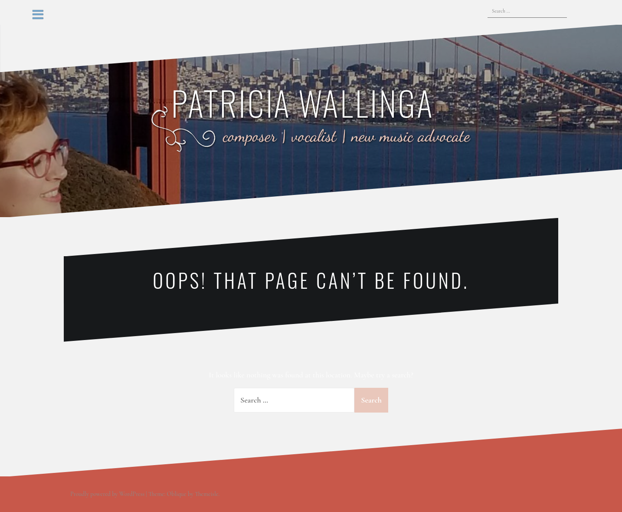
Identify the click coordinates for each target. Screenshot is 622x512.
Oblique (177, 494)
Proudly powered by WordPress (107, 494)
